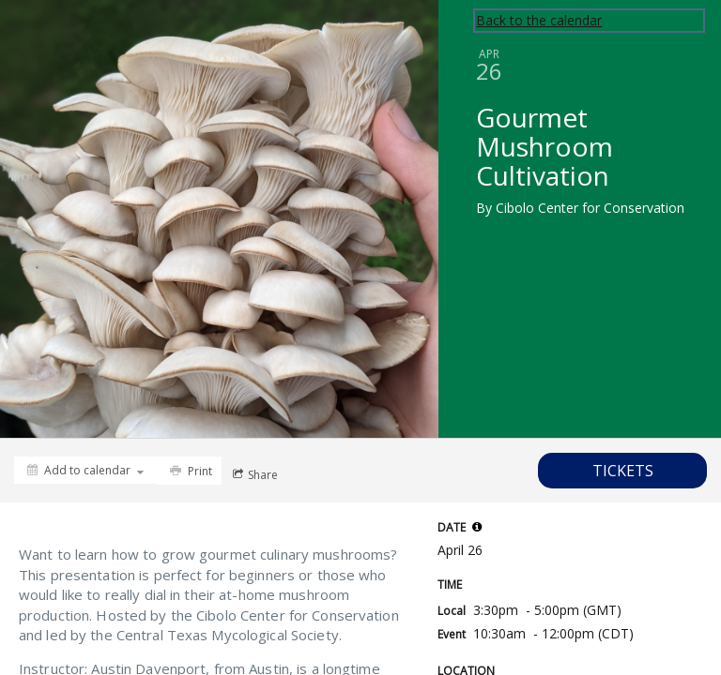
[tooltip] (477, 526)
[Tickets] (622, 470)
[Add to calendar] (85, 470)
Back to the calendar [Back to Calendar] (539, 20)
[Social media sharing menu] (253, 474)
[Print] (189, 471)
